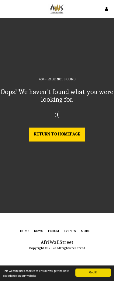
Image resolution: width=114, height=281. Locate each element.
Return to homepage (57, 134)
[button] (7, 8)
